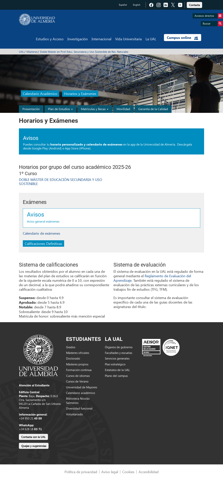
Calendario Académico (40, 93)
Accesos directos (209, 15)
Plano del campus (116, 376)
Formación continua (79, 370)
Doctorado (73, 358)
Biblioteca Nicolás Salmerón (77, 400)
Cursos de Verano (77, 381)
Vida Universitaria (128, 38)
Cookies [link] (128, 471)
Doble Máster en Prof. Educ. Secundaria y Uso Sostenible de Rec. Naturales (84, 52)
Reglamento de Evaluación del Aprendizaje (152, 278)
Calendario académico (80, 393)
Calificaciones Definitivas (43, 243)
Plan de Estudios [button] (60, 109)
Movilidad (123, 109)
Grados (70, 347)
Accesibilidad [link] (149, 471)
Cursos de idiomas (78, 376)
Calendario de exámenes (41, 233)
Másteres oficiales (77, 353)
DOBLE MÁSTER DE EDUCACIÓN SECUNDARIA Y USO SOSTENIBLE (60, 181)
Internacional (101, 38)
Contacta (194, 5)
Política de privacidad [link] (81, 471)
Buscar (213, 23)
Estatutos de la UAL (117, 370)
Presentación (31, 109)
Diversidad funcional (79, 408)
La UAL (151, 38)
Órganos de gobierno (119, 347)
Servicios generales (117, 358)
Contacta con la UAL (33, 437)
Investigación (77, 38)
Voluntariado (74, 414)
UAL (21, 52)
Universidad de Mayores (81, 387)
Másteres (32, 52)
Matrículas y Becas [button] (94, 109)
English (136, 4)
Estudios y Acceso (50, 38)
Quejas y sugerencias (33, 446)
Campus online (182, 37)
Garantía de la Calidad (153, 109)
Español (123, 4)
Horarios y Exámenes (80, 93)
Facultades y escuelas (118, 353)
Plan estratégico (115, 364)
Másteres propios (77, 364)
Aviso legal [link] (109, 471)
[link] (194, 4)
